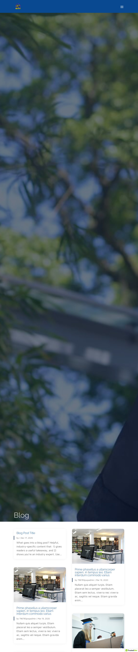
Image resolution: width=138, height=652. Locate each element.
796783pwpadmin (27, 618)
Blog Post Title (26, 533)
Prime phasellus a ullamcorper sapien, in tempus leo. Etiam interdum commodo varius (37, 610)
